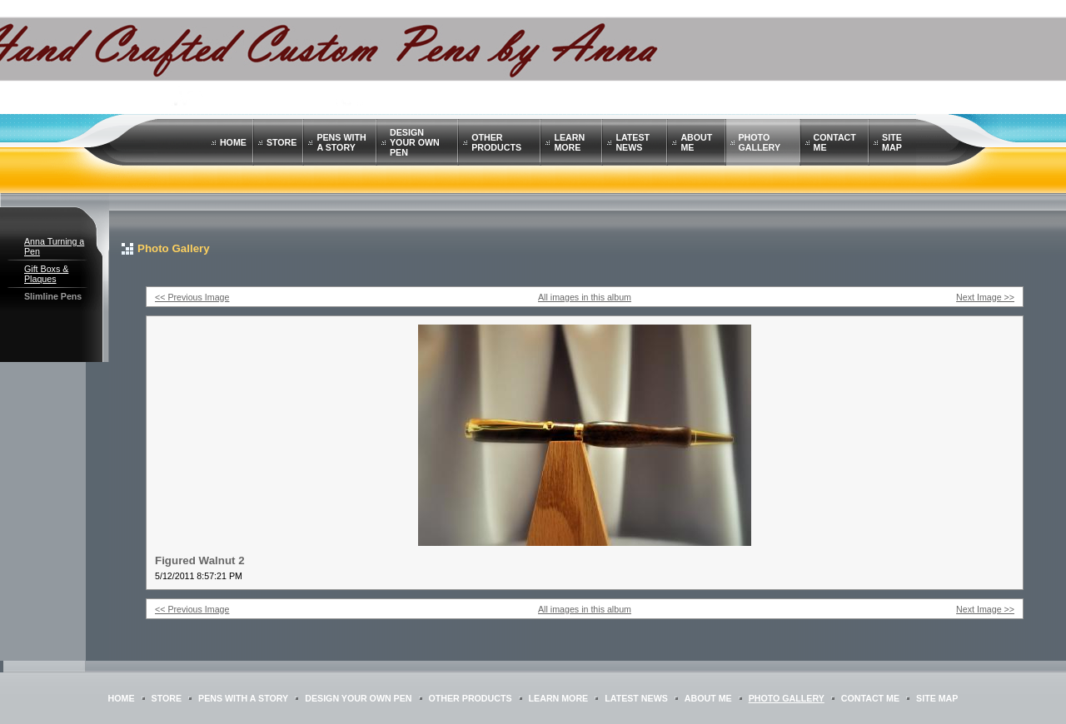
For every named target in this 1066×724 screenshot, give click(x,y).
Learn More (569, 142)
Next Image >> (985, 297)
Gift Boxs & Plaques (46, 274)
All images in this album (584, 297)
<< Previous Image (192, 297)
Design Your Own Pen (415, 142)
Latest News (632, 142)
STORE (281, 142)
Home (233, 142)
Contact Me (870, 698)
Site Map (892, 142)
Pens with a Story (341, 142)
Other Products (496, 142)
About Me (708, 698)
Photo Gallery (760, 142)
